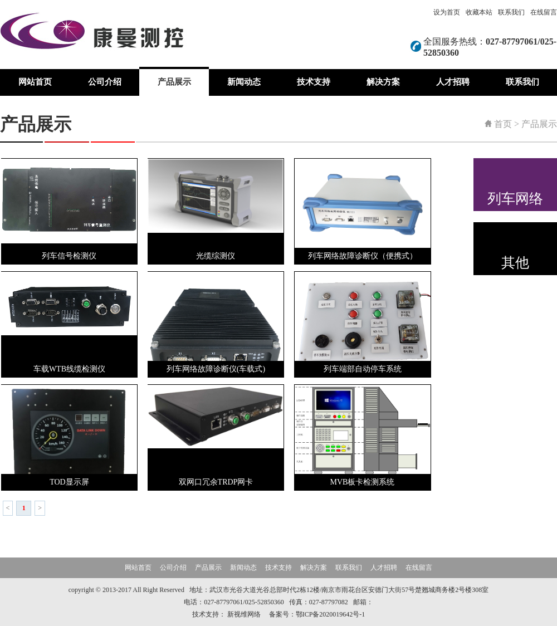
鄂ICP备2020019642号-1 (330, 614)
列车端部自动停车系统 (363, 369)
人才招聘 (453, 81)
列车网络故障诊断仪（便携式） (362, 256)
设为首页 (446, 12)
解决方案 (383, 81)
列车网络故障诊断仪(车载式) (216, 369)
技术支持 (313, 81)
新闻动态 (244, 81)
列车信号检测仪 (69, 256)
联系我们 (511, 12)
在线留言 (543, 12)
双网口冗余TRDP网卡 (216, 482)
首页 (503, 124)
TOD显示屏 (69, 482)
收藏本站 (479, 12)
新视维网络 (244, 614)
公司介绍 (104, 81)
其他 (515, 262)
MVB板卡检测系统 (362, 482)
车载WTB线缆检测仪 (69, 369)
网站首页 (35, 81)
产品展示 (174, 81)
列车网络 (515, 198)
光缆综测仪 (215, 256)
